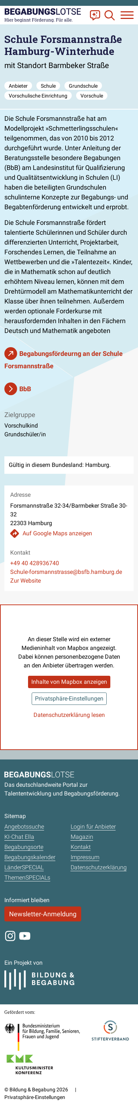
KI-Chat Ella (19, 836)
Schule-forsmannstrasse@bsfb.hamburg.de (66, 571)
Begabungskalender (29, 857)
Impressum (85, 857)
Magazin (82, 836)
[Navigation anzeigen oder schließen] (127, 15)
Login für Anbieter (93, 826)
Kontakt (81, 847)
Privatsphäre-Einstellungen (69, 698)
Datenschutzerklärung (99, 867)
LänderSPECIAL (24, 867)
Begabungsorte (23, 847)
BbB (25, 389)
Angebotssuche (24, 826)
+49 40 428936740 (34, 563)
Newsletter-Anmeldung (42, 914)
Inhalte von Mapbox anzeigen (69, 681)
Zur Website (25, 580)
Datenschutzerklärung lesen (69, 714)
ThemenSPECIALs (27, 877)
